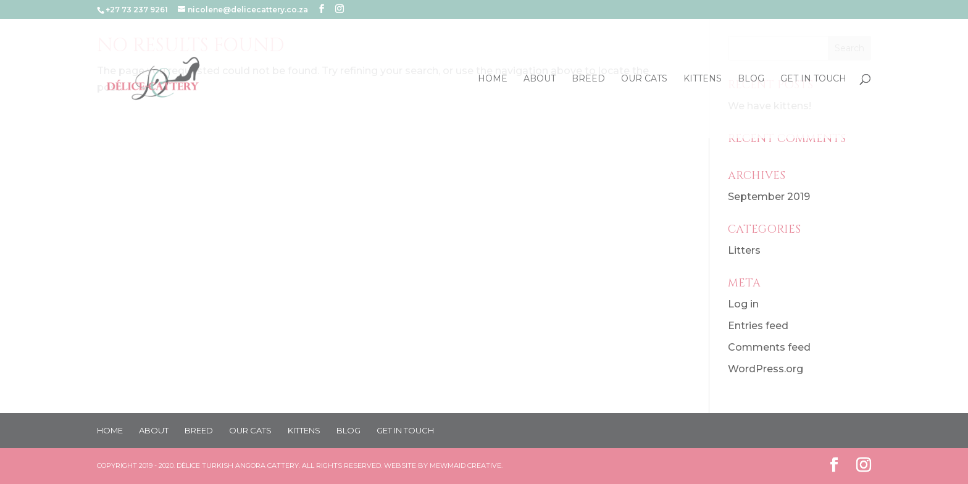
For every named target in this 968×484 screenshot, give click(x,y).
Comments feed (769, 347)
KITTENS (702, 79)
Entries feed (758, 326)
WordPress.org (765, 369)
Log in (743, 304)
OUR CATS (644, 79)
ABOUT (540, 79)
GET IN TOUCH (813, 79)
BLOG (751, 79)
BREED (588, 79)
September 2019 (769, 196)
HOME (492, 79)
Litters (744, 250)
